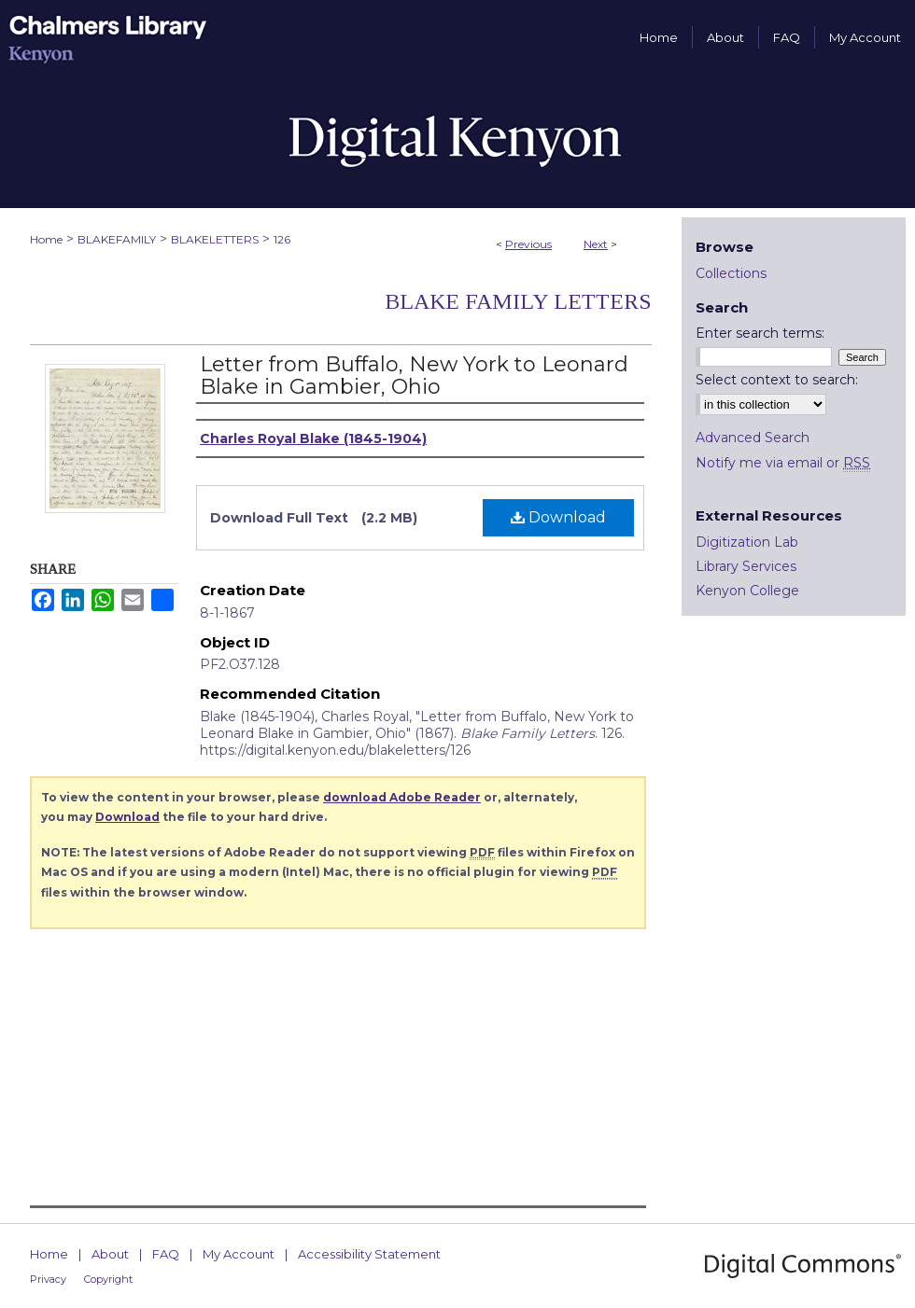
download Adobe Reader (402, 797)
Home (46, 239)
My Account (238, 1253)
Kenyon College (747, 590)
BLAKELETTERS (215, 239)
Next (596, 244)
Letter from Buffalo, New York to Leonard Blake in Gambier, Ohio (414, 375)
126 (282, 239)
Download (558, 517)
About (110, 1253)
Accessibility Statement (369, 1253)
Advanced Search (752, 437)
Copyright (108, 1279)
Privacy (48, 1279)
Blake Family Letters (518, 301)
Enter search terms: (760, 333)
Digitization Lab (747, 542)
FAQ (165, 1253)
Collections (731, 273)
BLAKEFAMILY (116, 239)
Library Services (746, 566)
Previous (528, 244)
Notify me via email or (783, 462)
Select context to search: (777, 379)
